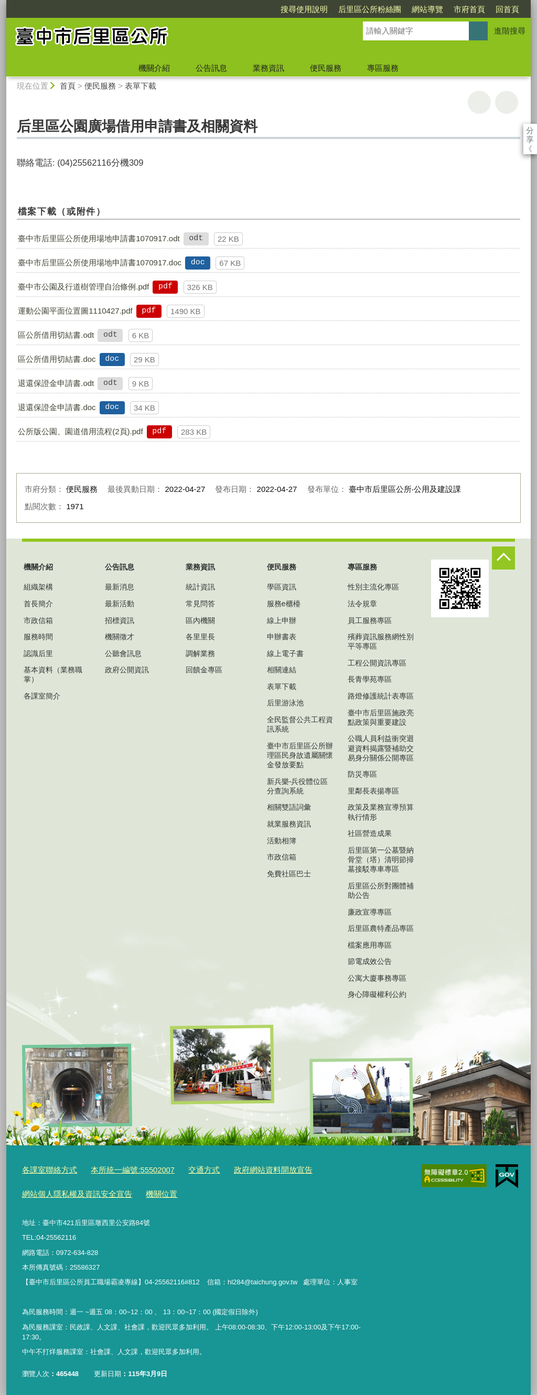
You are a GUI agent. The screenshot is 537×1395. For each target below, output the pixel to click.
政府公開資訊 (127, 670)
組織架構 (38, 587)
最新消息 (119, 587)
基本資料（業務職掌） (53, 674)
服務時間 (38, 636)
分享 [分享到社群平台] (530, 130)
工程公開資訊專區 (377, 663)
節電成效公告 (370, 961)
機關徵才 (119, 636)
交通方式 (184, 1169)
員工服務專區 (370, 620)
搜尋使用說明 (243, 9)
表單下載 (140, 85)
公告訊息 (211, 67)
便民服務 (325, 67)
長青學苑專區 (370, 679)
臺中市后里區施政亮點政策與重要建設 (381, 717)
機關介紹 (154, 67)
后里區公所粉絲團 (309, 9)
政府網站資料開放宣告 (245, 1169)
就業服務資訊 (289, 824)
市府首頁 (409, 9)
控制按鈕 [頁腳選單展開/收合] (503, 558)
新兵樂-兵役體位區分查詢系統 (297, 786)
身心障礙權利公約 (377, 994)
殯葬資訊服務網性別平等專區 (381, 641)
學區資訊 (281, 587)
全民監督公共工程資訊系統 (300, 724)
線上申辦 (281, 620)
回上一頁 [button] (506, 102)
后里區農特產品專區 (381, 928)
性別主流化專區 (373, 587)
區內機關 (200, 620)
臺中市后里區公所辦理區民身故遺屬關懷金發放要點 (300, 755)
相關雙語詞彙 (289, 807)
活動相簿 (281, 840)
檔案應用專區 (370, 945)
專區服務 (383, 67)
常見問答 (200, 603)
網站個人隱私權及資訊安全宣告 (69, 1191)
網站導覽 (367, 9)
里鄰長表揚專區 (373, 791)
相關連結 (281, 670)
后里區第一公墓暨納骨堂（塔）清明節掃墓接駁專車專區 (381, 859)
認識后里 (38, 653)
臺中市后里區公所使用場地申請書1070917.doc (99, 262)
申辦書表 (281, 636)
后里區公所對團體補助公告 (381, 890)
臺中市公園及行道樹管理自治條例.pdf (83, 286)
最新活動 (119, 603)
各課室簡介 (42, 696)
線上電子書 (285, 653)
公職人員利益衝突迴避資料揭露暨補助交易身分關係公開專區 (381, 747)
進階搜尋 (509, 30)
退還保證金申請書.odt (56, 383)
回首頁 (447, 9)
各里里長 (200, 636)
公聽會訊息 (123, 653)
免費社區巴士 (289, 874)
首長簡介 (38, 603)
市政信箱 (38, 620)
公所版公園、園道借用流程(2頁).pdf (80, 431)
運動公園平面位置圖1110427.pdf (75, 310)
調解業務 (200, 653)
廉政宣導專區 (370, 912)
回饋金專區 (204, 670)
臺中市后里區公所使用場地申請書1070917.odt (98, 238)
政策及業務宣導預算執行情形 (381, 812)
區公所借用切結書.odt (56, 334)
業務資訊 (268, 67)
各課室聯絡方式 (46, 1169)
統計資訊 (200, 587)
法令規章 (362, 603)
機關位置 (144, 1191)
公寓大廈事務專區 (377, 978)
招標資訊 (119, 620)
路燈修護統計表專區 (381, 696)
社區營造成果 (370, 833)
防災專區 (362, 774)
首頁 (68, 85)
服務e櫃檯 (283, 603)
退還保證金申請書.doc (56, 407)
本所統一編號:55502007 (119, 1169)
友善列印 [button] (479, 102)
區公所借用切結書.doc (56, 359)
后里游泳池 (285, 703)
